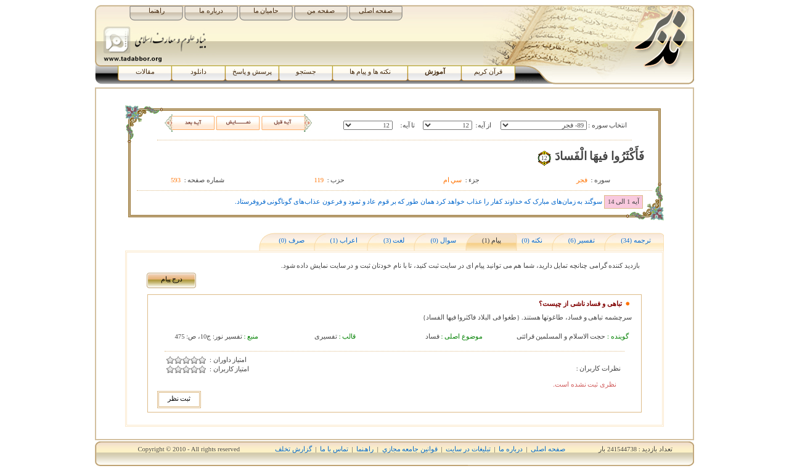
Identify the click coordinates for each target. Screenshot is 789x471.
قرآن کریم (488, 71)
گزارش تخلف (293, 449)
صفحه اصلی (376, 10)
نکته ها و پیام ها (370, 71)
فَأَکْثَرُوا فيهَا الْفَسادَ (599, 156)
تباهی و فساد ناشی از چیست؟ (580, 303)
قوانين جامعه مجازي (410, 449)
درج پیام (172, 279)
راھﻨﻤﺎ (365, 449)
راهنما (157, 10)
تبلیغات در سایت (468, 449)
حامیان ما (266, 10)
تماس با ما (334, 449)
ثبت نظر (179, 398)
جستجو (306, 71)
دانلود (198, 71)
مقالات (145, 71)
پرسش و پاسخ (252, 71)
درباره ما (211, 10)
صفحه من (321, 10)
